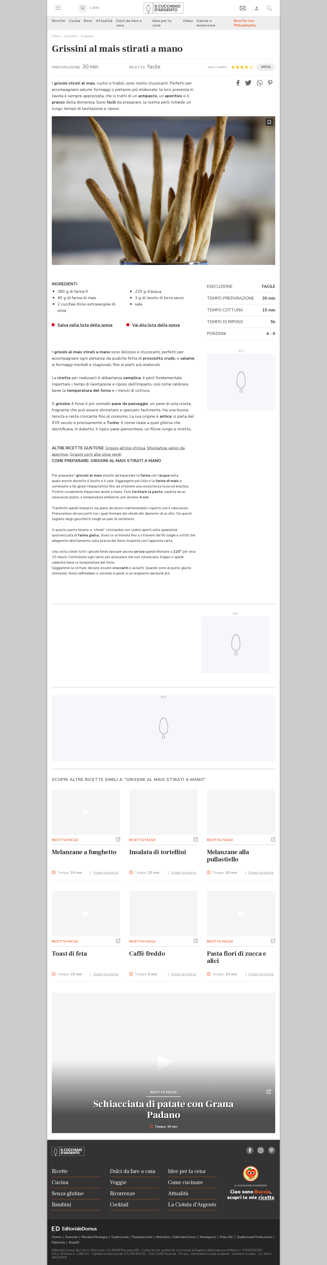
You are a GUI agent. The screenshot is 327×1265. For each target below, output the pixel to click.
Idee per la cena (161, 23)
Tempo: (69, 872)
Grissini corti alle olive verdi (95, 454)
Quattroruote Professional (254, 1237)
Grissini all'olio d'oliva (125, 448)
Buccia (262, 1192)
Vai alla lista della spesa (156, 325)
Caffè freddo (147, 954)
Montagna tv (208, 1237)
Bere (88, 20)
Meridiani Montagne (94, 1237)
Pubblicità (59, 1243)
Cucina (74, 20)
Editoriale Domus (185, 1237)
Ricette (58, 20)
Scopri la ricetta (105, 872)
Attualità (104, 20)
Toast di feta (69, 954)
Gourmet (70, 36)
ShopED (74, 1243)
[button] (238, 83)
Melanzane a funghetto (84, 852)
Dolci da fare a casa (128, 23)
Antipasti (86, 36)
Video (188, 20)
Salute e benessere (206, 23)
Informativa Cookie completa (210, 1254)
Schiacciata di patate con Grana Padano (163, 1109)
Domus (57, 1237)
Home (56, 36)
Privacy (183, 1254)
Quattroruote (120, 1237)
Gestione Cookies (244, 1254)
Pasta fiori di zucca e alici (236, 957)
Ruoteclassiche (142, 1237)
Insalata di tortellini (157, 852)
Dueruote (71, 1237)
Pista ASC (227, 1237)
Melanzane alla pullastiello (228, 855)
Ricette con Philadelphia (245, 23)
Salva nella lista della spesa (84, 325)
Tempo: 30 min (163, 1127)
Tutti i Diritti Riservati (162, 1254)
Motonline (163, 1237)
